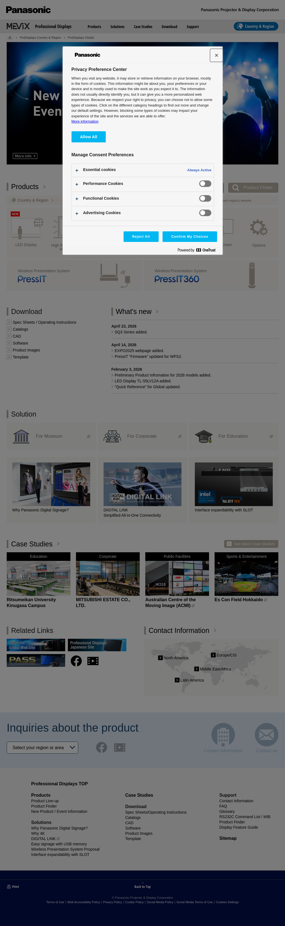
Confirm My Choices (189, 237)
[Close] (216, 55)
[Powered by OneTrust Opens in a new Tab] (199, 251)
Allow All (88, 137)
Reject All (141, 237)
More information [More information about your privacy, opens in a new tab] (85, 121)
